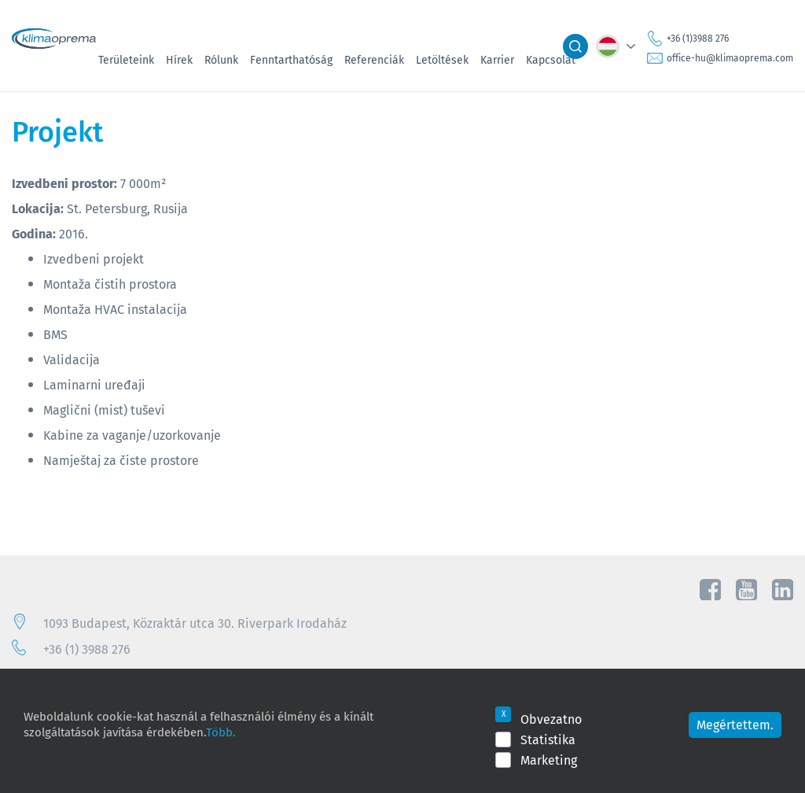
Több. (221, 731)
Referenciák (374, 60)
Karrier (497, 60)
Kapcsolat (550, 60)
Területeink (126, 60)
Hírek (179, 60)
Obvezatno (551, 719)
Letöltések (442, 60)
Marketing (548, 760)
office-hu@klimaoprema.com (730, 58)
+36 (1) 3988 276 (86, 649)
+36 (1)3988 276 (698, 38)
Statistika (547, 739)
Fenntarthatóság (291, 60)
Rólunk (221, 60)
